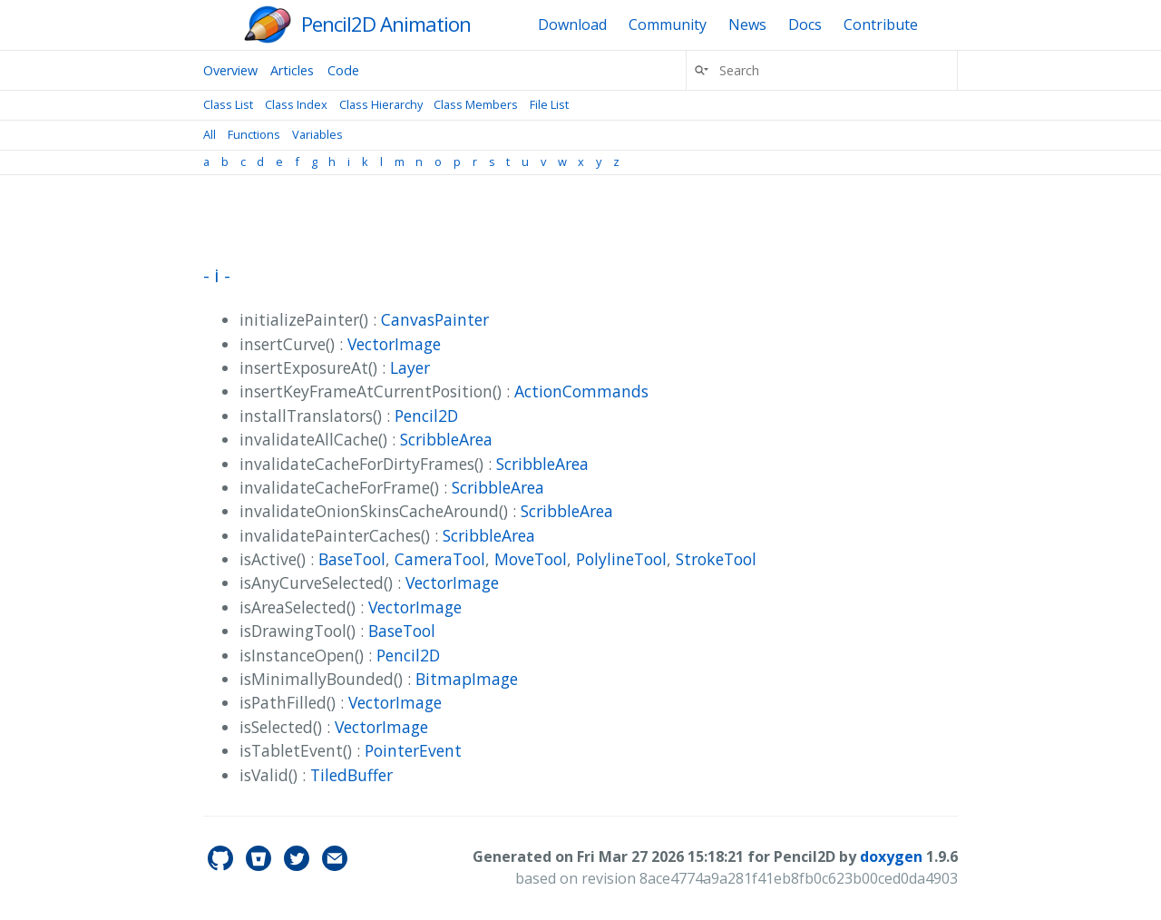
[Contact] (334, 866)
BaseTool (351, 559)
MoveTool (530, 559)
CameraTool (440, 559)
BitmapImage (466, 679)
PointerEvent (413, 750)
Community (668, 24)
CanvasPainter (435, 319)
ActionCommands (581, 391)
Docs (805, 24)
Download (572, 24)
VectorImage (394, 344)
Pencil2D (426, 415)
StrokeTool (716, 559)
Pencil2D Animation (386, 24)
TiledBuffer (351, 775)
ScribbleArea (446, 439)
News (747, 24)
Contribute (881, 24)
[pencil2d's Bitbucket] (260, 866)
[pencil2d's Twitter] (298, 866)
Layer (410, 367)
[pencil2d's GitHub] (222, 866)
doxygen (891, 856)
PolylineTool (621, 559)
